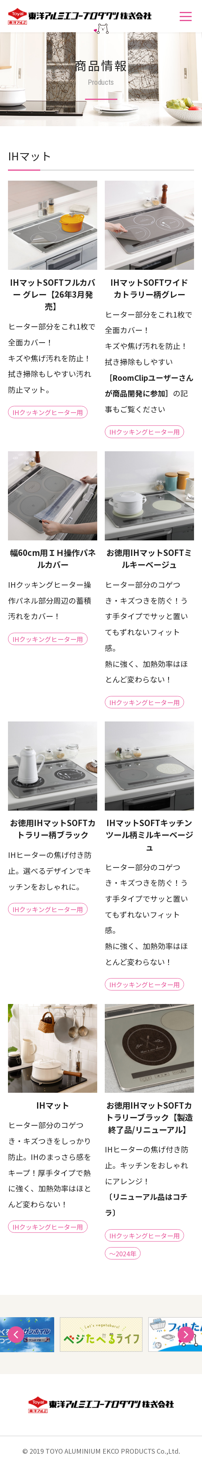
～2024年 (122, 1253)
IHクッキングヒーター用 (47, 412)
